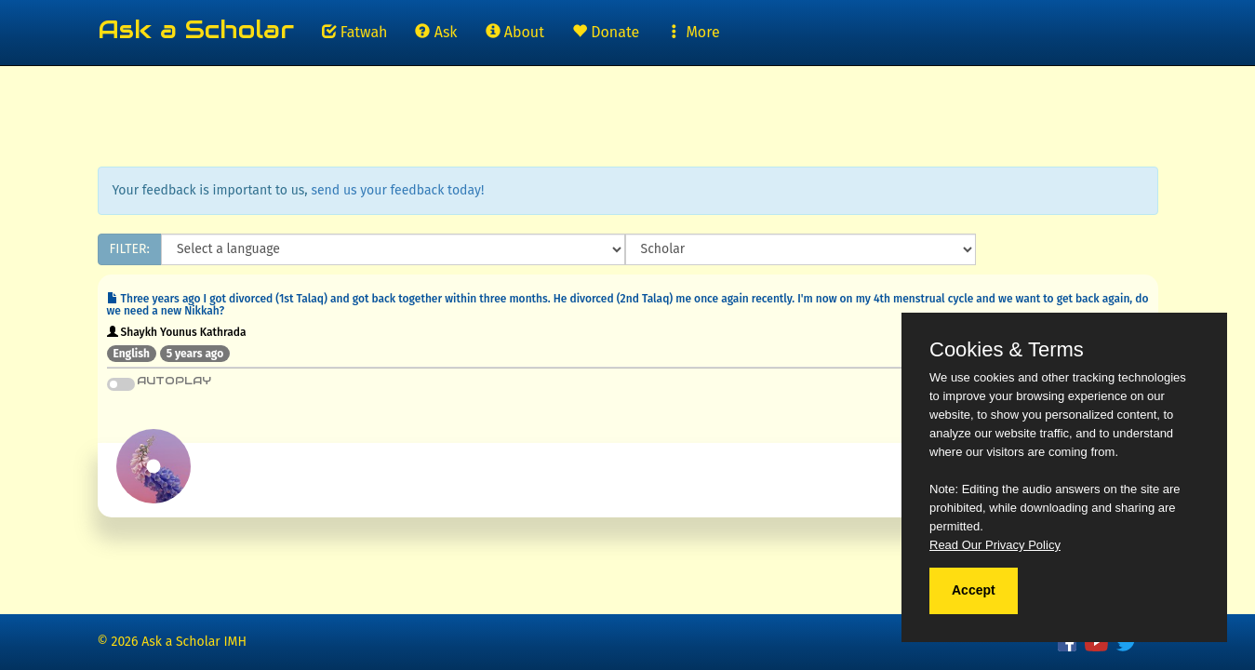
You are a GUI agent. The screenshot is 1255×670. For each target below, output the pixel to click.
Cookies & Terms (1006, 350)
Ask (436, 32)
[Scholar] (801, 249)
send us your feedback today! (397, 190)
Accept (973, 590)
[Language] (393, 249)
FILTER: (130, 249)
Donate (605, 32)
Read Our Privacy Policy (995, 545)
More (693, 32)
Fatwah (355, 32)
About (515, 32)
